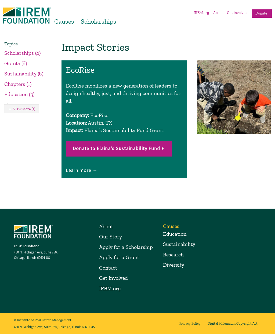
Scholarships (98, 21)
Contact (108, 267)
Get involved (237, 12)
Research (173, 254)
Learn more (79, 170)
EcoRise (80, 70)
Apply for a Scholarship (126, 247)
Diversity (173, 265)
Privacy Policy (190, 323)
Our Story (110, 236)
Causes (64, 21)
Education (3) (19, 94)
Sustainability (179, 244)
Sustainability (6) (24, 73)
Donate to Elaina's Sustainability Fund (116, 148)
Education (174, 234)
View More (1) (24, 109)
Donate (261, 13)
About (218, 12)
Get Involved (113, 278)
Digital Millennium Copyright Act (233, 323)
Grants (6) (15, 63)
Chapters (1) (18, 84)
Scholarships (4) (22, 53)
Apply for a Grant (119, 257)
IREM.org (201, 12)
